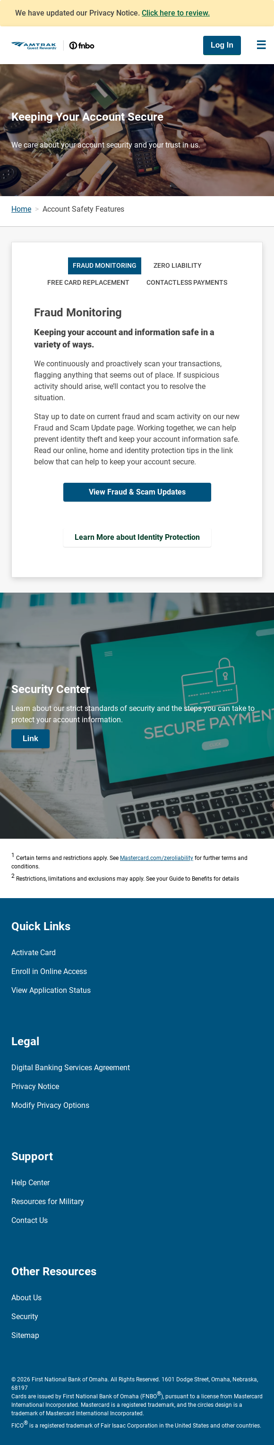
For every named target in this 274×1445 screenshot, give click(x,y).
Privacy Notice (35, 1086)
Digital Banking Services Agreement (70, 1067)
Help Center (30, 1182)
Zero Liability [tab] (178, 266)
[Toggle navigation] (261, 45)
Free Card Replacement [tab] (88, 283)
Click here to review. (176, 12)
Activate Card (33, 952)
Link (30, 739)
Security (24, 1316)
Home (21, 209)
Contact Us (29, 1220)
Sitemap (25, 1335)
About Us (26, 1297)
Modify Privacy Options (50, 1105)
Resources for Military (47, 1201)
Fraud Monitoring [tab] (105, 266)
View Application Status (51, 990)
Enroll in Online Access (49, 971)
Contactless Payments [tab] (186, 283)
